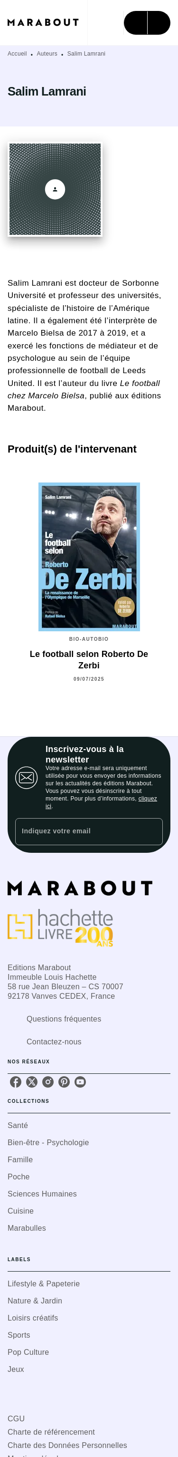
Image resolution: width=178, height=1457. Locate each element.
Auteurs (47, 53)
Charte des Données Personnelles (67, 1445)
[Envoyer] (151, 831)
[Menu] (147, 23)
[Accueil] (47, 22)
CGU (16, 1419)
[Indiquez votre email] (77, 831)
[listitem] (16, 1082)
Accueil (17, 53)
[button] (89, 1125)
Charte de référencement (51, 1432)
